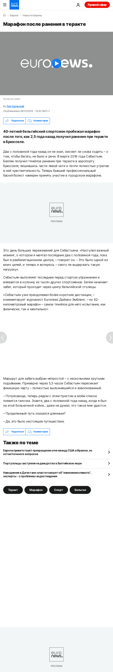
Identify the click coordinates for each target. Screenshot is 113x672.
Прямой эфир (97, 4)
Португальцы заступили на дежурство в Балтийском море (42, 463)
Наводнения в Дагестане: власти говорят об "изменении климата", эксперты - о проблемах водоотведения (47, 474)
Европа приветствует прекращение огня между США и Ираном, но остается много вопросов (47, 452)
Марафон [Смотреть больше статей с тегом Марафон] (36, 489)
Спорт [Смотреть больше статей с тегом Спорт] (58, 489)
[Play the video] (56, 63)
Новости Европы (32, 15)
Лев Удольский (15, 106)
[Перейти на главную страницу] (14, 5)
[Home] (4, 15)
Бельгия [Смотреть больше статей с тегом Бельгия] (80, 489)
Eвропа (14, 15)
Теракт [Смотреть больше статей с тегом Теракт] (13, 489)
